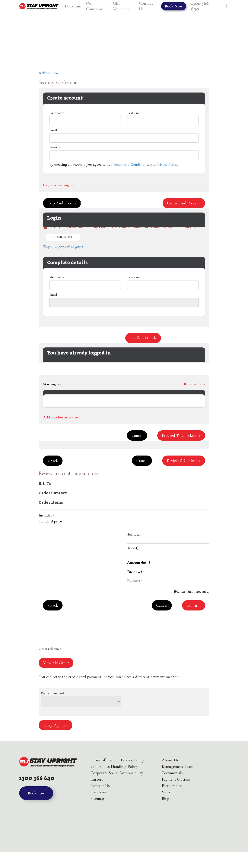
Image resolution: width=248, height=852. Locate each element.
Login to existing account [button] (62, 185)
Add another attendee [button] (60, 417)
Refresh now (48, 72)
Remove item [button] (194, 384)
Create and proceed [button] (184, 203)
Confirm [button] (194, 605)
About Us (170, 760)
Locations (98, 792)
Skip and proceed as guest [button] (64, 203)
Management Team (177, 766)
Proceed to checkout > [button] (181, 435)
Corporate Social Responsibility (116, 773)
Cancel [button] (137, 435)
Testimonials (172, 773)
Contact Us (100, 785)
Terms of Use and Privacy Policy (117, 760)
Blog (165, 798)
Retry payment (55, 725)
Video (166, 792)
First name (56, 113)
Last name (134, 113)
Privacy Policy (166, 164)
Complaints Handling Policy (114, 766)
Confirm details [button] (143, 338)
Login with (63, 237)
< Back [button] (52, 460)
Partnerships (172, 785)
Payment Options (176, 779)
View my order (56, 662)
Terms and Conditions (130, 164)
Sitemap (97, 798)
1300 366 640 (37, 778)
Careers (96, 779)
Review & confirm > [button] (184, 460)
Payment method (52, 693)
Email (53, 130)
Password (56, 147)
